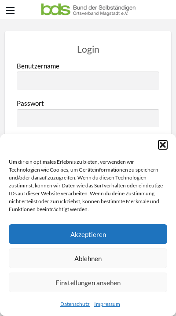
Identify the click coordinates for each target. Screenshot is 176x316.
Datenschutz (75, 304)
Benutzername (88, 76)
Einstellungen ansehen (88, 283)
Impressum (107, 304)
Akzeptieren (88, 234)
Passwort (88, 113)
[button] (162, 144)
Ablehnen (88, 258)
